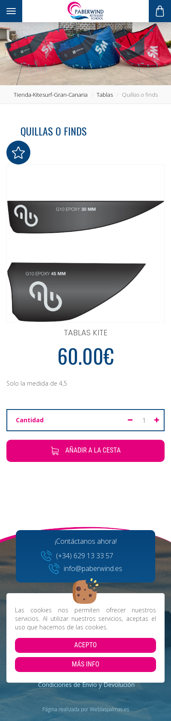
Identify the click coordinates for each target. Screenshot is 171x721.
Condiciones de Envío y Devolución (86, 685)
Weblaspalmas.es (109, 709)
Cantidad (30, 420)
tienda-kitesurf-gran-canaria (51, 94)
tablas (105, 94)
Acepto (85, 645)
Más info (86, 664)
